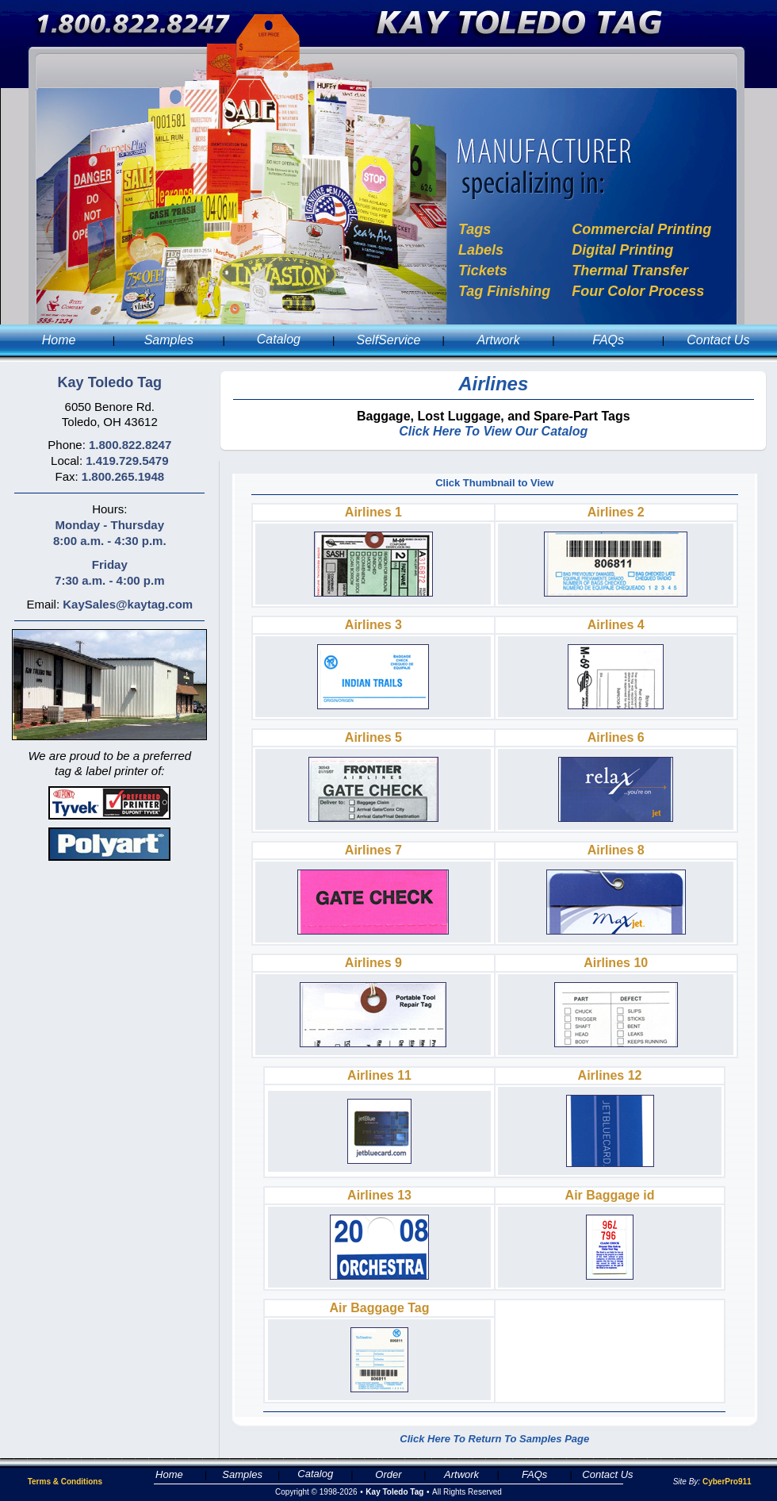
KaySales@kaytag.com (128, 604)
